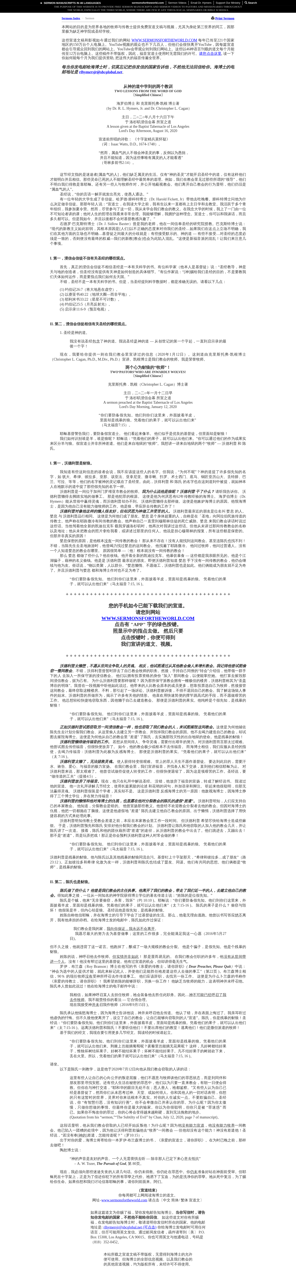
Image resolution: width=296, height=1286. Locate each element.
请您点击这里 (210, 54)
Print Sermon (224, 18)
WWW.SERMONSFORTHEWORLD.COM (164, 40)
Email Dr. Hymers (201, 2)
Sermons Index (71, 18)
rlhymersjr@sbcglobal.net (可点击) (130, 1227)
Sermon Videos (177, 2)
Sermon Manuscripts (60, 3)
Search (251, 2)
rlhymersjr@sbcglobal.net (100, 72)
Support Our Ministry (228, 2)
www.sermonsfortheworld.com (124, 1200)
